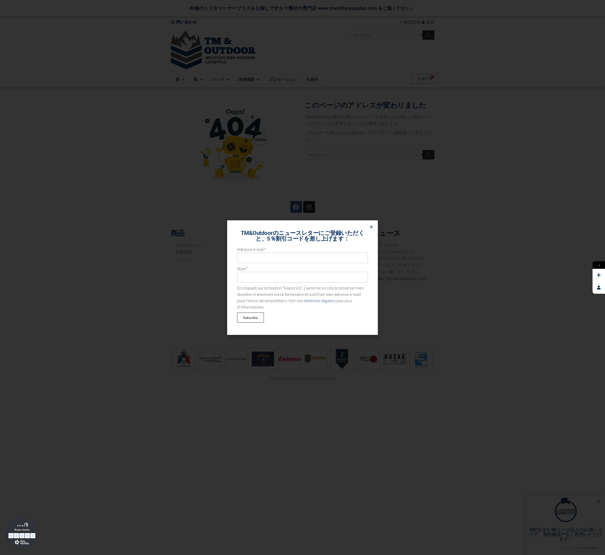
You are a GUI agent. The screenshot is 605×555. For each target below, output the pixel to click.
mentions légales (319, 300)
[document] (302, 277)
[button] (371, 227)
